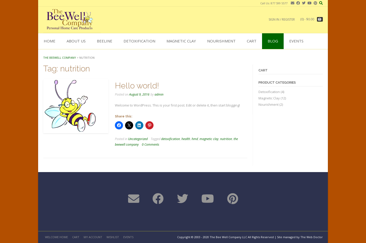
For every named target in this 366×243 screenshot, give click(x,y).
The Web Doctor (311, 237)
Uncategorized (138, 139)
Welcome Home (56, 237)
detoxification (170, 139)
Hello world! (137, 85)
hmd (195, 139)
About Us (76, 40)
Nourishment (221, 40)
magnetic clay (209, 139)
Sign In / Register (282, 19)
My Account (93, 237)
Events (296, 40)
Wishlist (112, 237)
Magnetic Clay (181, 40)
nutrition (226, 139)
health (185, 139)
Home (49, 40)
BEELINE (104, 40)
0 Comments (150, 144)
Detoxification (139, 40)
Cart (251, 40)
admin (159, 94)
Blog (273, 40)
